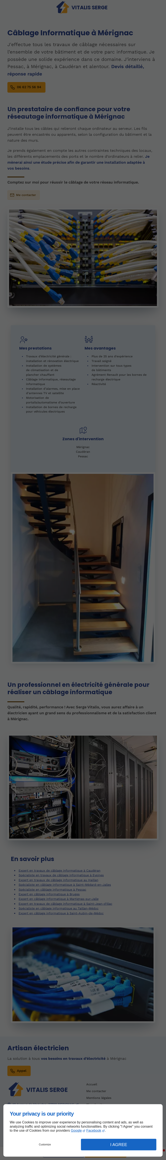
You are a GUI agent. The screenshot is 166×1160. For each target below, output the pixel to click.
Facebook (93, 1130)
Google (76, 1130)
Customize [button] (45, 1144)
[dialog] (83, 1130)
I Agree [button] (118, 1144)
